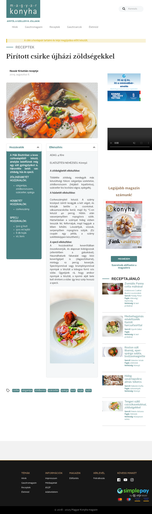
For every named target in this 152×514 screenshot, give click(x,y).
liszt (73, 390)
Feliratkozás (99, 478)
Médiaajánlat (51, 483)
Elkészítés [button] (72, 147)
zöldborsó (40, 390)
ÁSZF (48, 488)
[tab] (24, 147)
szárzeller (53, 390)
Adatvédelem (51, 492)
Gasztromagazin (33, 27)
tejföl (88, 390)
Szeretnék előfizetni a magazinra (124, 266)
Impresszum (51, 478)
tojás (80, 390)
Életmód (93, 27)
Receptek (55, 27)
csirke (16, 390)
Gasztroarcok (74, 27)
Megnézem (124, 259)
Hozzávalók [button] (24, 147)
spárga (64, 390)
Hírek (15, 27)
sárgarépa (27, 390)
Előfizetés (74, 478)
